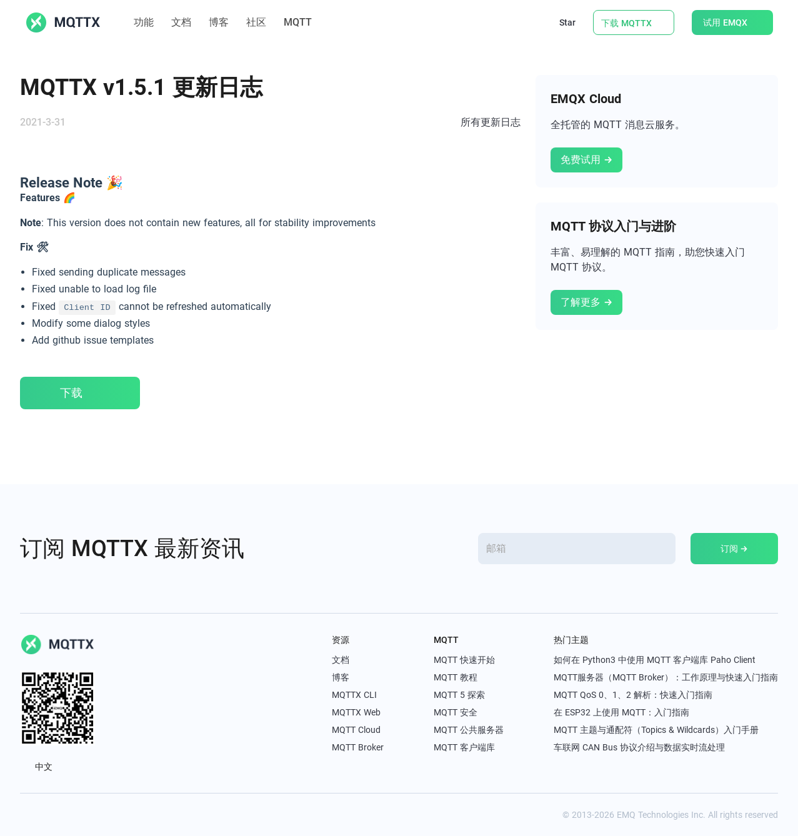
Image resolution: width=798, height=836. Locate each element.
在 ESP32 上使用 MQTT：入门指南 (621, 712)
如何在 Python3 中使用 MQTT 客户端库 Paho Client (655, 660)
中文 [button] (43, 766)
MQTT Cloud (356, 730)
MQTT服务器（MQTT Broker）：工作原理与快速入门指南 (666, 677)
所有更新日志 (491, 122)
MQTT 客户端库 (464, 747)
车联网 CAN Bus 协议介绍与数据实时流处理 (639, 747)
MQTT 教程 (455, 677)
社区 (256, 22)
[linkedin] (53, 815)
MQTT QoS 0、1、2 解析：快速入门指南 (633, 695)
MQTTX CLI (354, 695)
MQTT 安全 (455, 712)
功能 (144, 22)
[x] (26, 815)
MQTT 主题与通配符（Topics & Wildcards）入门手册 (656, 730)
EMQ (626, 815)
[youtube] (81, 815)
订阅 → (734, 549)
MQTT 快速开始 (464, 660)
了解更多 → (586, 302)
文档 (181, 22)
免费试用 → (586, 160)
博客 (219, 22)
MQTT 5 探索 (459, 695)
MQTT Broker (358, 747)
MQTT (304, 22)
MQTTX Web (356, 712)
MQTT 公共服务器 (469, 730)
